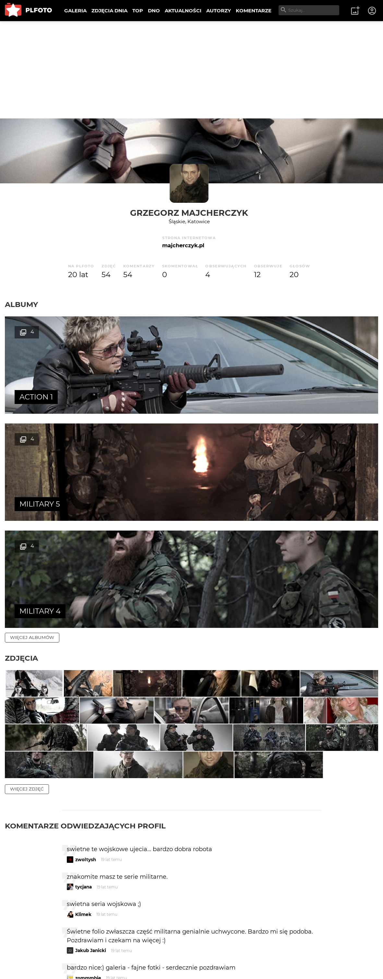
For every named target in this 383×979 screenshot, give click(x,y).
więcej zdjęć (27, 663)
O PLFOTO (23, 953)
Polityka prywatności (71, 964)
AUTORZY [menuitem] (218, 10)
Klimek (83, 788)
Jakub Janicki (90, 825)
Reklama (121, 953)
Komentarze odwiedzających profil (85, 700)
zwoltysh (85, 734)
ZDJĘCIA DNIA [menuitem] (109, 10)
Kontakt (152, 953)
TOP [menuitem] (137, 10)
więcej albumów (32, 423)
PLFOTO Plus (62, 953)
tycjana (83, 761)
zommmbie (88, 852)
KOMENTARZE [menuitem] (253, 10)
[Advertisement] (191, 69)
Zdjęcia (21, 443)
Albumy (21, 304)
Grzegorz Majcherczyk (189, 213)
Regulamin (23, 964)
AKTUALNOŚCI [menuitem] (183, 10)
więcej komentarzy (35, 908)
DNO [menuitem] (154, 10)
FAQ (94, 953)
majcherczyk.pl (183, 245)
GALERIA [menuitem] (75, 10)
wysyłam (298, 880)
